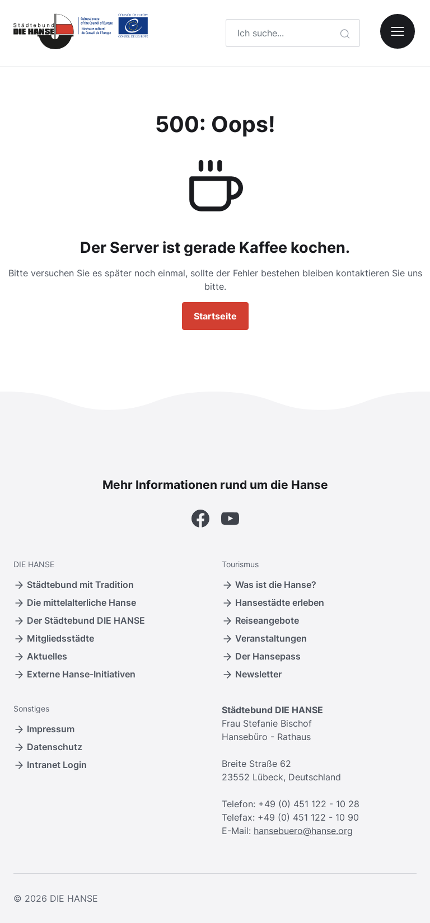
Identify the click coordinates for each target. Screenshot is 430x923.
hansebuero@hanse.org (303, 830)
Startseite (215, 316)
